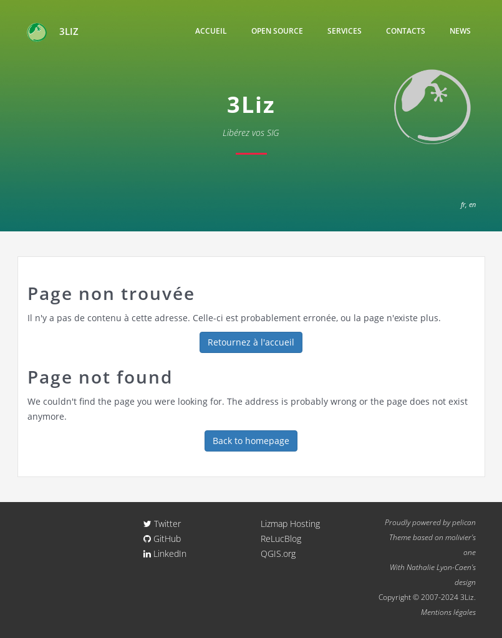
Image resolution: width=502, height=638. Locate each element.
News (460, 31)
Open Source (277, 31)
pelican (464, 522)
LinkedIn (164, 553)
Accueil (211, 31)
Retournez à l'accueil (251, 342)
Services (344, 31)
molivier (458, 537)
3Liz (53, 32)
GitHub (162, 538)
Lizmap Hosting (290, 523)
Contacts (405, 31)
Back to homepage (251, 441)
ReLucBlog (281, 538)
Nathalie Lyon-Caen (439, 567)
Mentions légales (448, 612)
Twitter (162, 523)
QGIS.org (278, 553)
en (472, 204)
